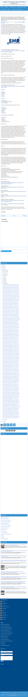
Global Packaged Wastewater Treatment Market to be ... (11, 374)
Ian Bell (3, 610)
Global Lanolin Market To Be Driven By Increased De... (11, 310)
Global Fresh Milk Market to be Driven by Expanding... (11, 335)
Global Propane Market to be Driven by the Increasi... (11, 353)
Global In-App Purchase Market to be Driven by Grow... (11, 351)
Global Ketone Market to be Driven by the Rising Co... (11, 292)
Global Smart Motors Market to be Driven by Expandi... (11, 354)
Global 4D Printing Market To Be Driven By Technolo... (11, 417)
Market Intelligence (21, 7)
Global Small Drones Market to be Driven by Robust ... (11, 312)
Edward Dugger (4, 603)
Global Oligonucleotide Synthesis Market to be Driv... (11, 287)
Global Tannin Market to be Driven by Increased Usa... (11, 389)
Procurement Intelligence (6, 14)
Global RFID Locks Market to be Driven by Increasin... (11, 331)
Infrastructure (4, 108)
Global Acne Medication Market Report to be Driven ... (11, 415)
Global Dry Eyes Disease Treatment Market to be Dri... (11, 373)
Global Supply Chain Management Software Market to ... (11, 413)
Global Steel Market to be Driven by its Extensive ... (10, 362)
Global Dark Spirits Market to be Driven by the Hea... (11, 350)
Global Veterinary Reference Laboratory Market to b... (11, 385)
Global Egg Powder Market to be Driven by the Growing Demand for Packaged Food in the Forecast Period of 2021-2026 (13, 587)
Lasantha (15, 694)
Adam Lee (3, 601)
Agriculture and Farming (4, 518)
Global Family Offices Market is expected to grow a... (11, 390)
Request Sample (16, 14)
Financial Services (3, 531)
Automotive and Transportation (6, 521)
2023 (2, 267)
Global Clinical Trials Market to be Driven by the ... (10, 342)
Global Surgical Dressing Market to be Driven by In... (11, 377)
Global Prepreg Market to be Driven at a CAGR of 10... (11, 400)
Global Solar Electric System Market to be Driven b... (11, 339)
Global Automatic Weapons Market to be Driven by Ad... (11, 318)
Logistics (2, 535)
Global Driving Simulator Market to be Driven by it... (11, 384)
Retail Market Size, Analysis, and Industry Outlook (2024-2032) (15, 591)
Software (3, 98)
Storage (3, 96)
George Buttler (4, 608)
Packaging (2, 537)
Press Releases (12, 7)
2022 (2, 269)
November (4, 271)
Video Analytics (4, 100)
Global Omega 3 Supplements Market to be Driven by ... (11, 319)
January (4, 419)
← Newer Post (3, 215)
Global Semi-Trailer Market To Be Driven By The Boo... (11, 295)
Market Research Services (6, 11)
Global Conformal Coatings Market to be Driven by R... (11, 394)
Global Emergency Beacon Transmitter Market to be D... (11, 376)
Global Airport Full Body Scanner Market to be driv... (11, 382)
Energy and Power (3, 529)
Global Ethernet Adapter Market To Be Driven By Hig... (11, 347)
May (3, 279)
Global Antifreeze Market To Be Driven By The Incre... (11, 409)
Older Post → (25, 215)
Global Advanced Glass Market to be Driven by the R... (11, 345)
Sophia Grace (4, 617)
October (4, 272)
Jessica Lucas (4, 613)
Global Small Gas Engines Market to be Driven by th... (11, 307)
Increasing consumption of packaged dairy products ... (11, 393)
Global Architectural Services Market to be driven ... (11, 404)
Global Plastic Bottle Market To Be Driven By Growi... (11, 369)
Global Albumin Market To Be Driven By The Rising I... (11, 308)
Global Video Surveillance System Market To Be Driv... (11, 358)
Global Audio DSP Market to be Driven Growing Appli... (11, 357)
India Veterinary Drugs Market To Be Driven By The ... (11, 304)
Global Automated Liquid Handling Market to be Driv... (11, 298)
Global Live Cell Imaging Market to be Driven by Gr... (11, 334)
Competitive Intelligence (17, 9)
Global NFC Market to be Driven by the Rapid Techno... (11, 388)
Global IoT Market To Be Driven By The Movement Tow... (11, 370)
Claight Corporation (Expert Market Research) (14, 2)
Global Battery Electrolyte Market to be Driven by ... (10, 322)
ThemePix (5, 694)
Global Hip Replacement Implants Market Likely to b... (11, 314)
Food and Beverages (4, 532)
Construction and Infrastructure (6, 524)
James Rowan (4, 612)
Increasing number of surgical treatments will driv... (11, 412)
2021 (2, 421)
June (3, 278)
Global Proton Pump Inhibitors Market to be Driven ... (11, 365)
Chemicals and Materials (5, 523)
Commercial (4, 107)
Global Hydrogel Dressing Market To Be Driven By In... (11, 349)
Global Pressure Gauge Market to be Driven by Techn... (11, 366)
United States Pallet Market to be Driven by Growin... (11, 386)
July (3, 276)
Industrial (3, 110)
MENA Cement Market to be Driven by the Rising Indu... (11, 327)
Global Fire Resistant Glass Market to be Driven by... (11, 346)
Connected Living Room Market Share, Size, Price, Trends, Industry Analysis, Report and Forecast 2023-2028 (15, 545)
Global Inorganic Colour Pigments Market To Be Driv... (11, 303)
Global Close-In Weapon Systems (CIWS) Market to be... (11, 401)
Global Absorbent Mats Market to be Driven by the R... (11, 299)
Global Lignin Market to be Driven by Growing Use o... (11, 392)
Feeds (22, 14)
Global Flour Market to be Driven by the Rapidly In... (11, 311)
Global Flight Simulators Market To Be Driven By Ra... (11, 323)
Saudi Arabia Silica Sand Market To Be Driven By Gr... (11, 315)
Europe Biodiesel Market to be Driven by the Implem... (11, 284)
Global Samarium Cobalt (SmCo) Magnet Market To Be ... (11, 380)
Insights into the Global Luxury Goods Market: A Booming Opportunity (16, 565)
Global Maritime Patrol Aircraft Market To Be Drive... (11, 302)
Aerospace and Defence (5, 517)
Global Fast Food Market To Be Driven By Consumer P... (11, 396)
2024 (2, 266)
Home (2, 7)
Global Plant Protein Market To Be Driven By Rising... (11, 381)
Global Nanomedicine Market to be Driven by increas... (11, 343)
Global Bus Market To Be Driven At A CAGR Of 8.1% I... (11, 338)
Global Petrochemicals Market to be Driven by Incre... (11, 306)
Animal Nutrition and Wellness (5, 520)
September (4, 274)
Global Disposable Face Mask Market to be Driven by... (11, 405)
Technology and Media (4, 538)
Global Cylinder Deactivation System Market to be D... (11, 341)
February (4, 283)
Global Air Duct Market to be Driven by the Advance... (11, 300)
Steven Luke (4, 619)
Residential (3, 112)
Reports (6, 7)
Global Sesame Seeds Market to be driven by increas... (11, 416)
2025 (2, 265)
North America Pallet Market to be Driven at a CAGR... (11, 378)
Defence (3, 111)
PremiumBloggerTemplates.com (22, 694)
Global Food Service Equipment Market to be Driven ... (11, 330)
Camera (3, 91)
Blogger (14, 693)
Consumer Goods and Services (6, 526)
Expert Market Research (5, 606)
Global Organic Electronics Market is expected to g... (11, 361)
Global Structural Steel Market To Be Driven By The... (11, 397)
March (4, 282)
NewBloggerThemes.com (14, 695)
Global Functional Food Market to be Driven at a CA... (11, 326)
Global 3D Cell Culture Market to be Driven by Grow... (11, 291)
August (4, 275)
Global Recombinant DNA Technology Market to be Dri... (11, 296)
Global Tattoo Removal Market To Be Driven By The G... (11, 288)
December (4, 270)
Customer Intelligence (5, 9)
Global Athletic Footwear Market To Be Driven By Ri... (11, 408)
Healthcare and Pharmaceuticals (6, 534)
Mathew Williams (4, 615)
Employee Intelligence (17, 11)
